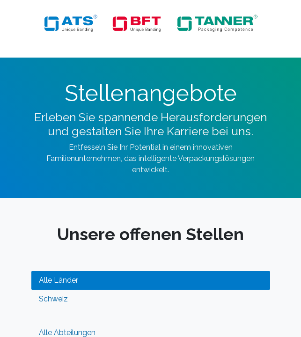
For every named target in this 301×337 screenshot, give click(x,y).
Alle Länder (58, 280)
